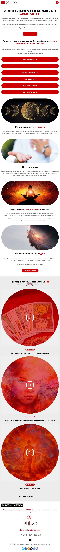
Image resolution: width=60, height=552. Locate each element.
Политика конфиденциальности (39, 544)
